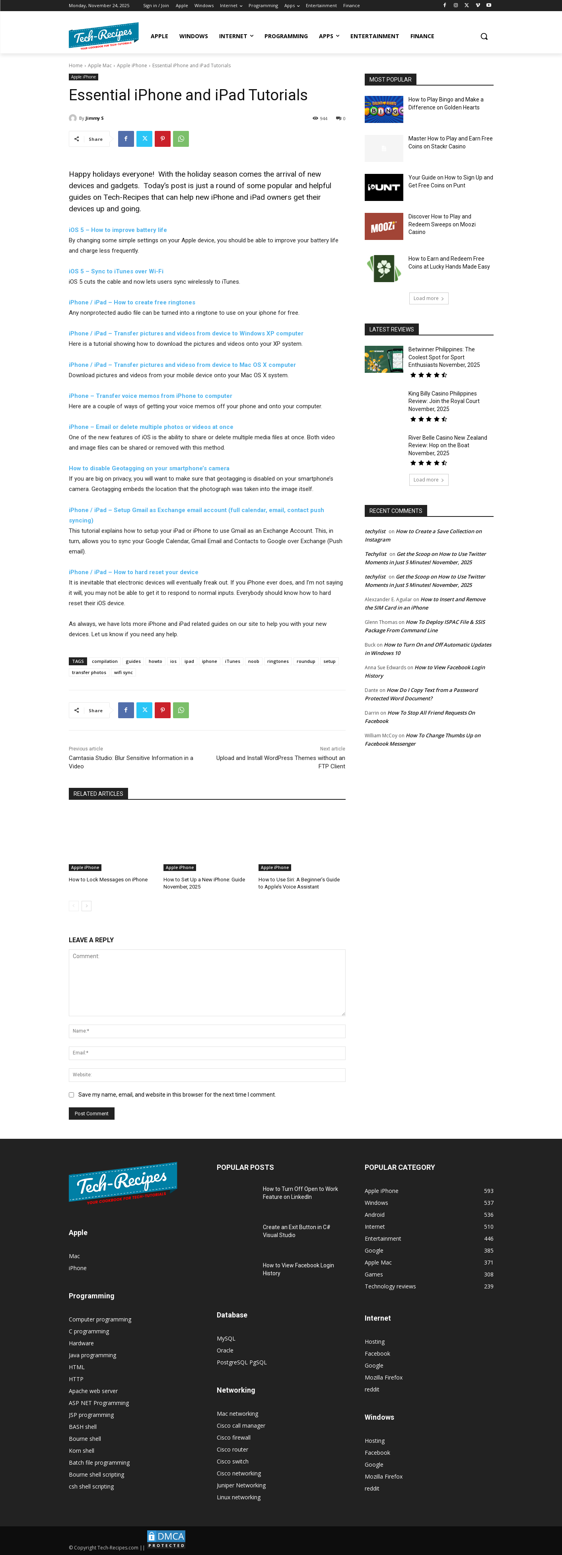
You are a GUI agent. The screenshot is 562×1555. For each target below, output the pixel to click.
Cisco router (232, 1449)
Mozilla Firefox (384, 1377)
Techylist (375, 553)
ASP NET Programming (99, 1403)
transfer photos (89, 672)
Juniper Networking (241, 1485)
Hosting (375, 1341)
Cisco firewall (234, 1437)
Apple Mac (100, 65)
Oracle (225, 1350)
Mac (74, 1256)
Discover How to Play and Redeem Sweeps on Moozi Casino (442, 224)
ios (173, 661)
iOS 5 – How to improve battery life (118, 230)
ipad (189, 661)
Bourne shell (85, 1438)
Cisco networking (239, 1473)
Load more (429, 298)
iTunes (232, 661)
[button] (484, 36)
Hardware (81, 1343)
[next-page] (86, 906)
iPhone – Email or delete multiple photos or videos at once (151, 427)
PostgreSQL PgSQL (242, 1362)
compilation (105, 661)
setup (329, 661)
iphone (209, 661)
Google (374, 1365)
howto (155, 661)
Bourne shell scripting (96, 1474)
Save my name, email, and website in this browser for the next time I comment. (177, 1094)
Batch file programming (99, 1462)
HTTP (76, 1379)
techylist (375, 531)
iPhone (78, 1268)
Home (76, 65)
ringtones (278, 661)
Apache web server (93, 1391)
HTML (77, 1367)
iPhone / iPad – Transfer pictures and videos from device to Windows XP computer (186, 333)
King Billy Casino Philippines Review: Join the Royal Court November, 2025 (444, 401)
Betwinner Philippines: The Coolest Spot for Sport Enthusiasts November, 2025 (444, 357)
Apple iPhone (132, 65)
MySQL (226, 1338)
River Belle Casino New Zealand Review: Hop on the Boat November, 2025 (447, 445)
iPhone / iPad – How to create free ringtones (132, 302)
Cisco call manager (241, 1425)
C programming (89, 1331)
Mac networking (237, 1413)
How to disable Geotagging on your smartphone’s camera (149, 468)
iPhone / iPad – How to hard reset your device (133, 572)
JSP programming (91, 1415)
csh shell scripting (91, 1486)
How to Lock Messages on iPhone (108, 880)
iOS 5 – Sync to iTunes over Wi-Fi (116, 271)
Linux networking (239, 1497)
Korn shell (81, 1450)
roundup (306, 661)
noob (253, 661)
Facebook (377, 1353)
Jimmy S (95, 118)
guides (133, 661)
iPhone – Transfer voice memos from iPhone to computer (150, 395)
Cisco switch (233, 1461)
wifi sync (123, 672)
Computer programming (100, 1319)
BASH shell (83, 1426)
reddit (372, 1389)
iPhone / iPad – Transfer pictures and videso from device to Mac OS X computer (182, 364)
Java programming (92, 1355)
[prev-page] (74, 906)
